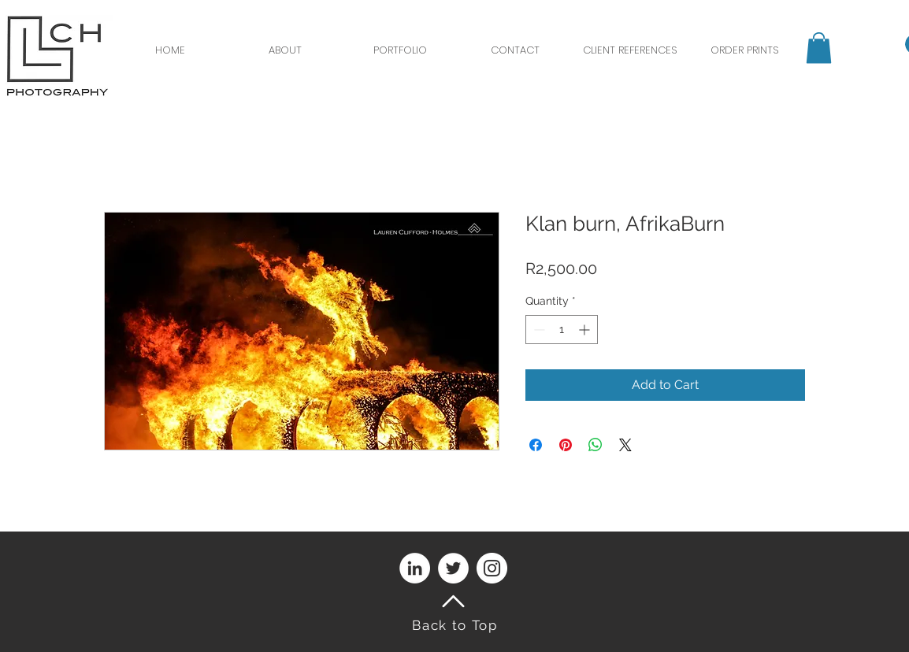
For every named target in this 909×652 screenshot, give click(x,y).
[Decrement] (537, 329)
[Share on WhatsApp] (595, 444)
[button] (819, 47)
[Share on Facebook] (535, 444)
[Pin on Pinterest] (565, 444)
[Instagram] (492, 568)
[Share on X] (625, 444)
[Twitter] (453, 568)
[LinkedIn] (414, 568)
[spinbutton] (561, 329)
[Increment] (585, 329)
